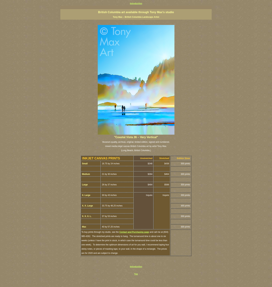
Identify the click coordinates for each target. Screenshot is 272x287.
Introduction (136, 3)
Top (136, 274)
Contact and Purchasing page (134, 232)
